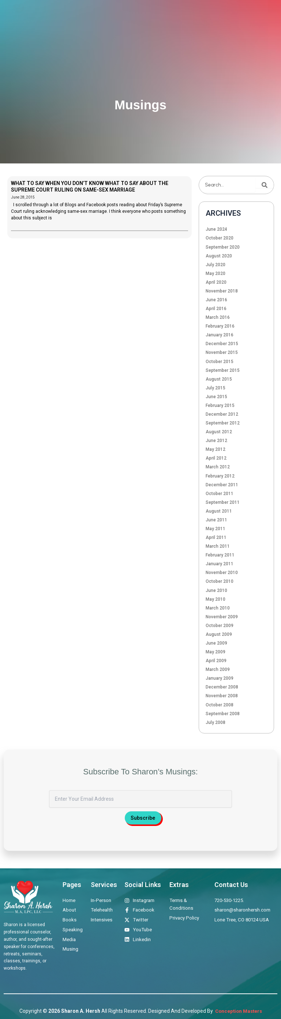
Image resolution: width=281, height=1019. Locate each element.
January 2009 (219, 678)
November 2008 (222, 695)
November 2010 (222, 572)
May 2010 (215, 599)
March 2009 (218, 669)
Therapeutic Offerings (117, 15)
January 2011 (219, 563)
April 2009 (216, 660)
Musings (236, 15)
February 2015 (220, 405)
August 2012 (219, 431)
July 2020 (215, 264)
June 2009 (216, 643)
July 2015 (215, 387)
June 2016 (216, 299)
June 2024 (216, 229)
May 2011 (215, 528)
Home (55, 15)
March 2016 (218, 317)
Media (211, 15)
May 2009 (215, 651)
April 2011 (216, 537)
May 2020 (215, 273)
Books (159, 15)
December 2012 (222, 414)
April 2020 (216, 282)
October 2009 (219, 625)
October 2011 (219, 493)
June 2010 (216, 590)
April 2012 (216, 458)
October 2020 (219, 238)
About (77, 15)
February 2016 (220, 326)
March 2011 (218, 546)
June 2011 (216, 519)
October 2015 (219, 361)
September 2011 (223, 502)
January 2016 (219, 334)
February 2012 (220, 476)
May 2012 (215, 449)
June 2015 (216, 396)
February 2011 (220, 555)
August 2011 (219, 511)
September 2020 (223, 247)
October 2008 (219, 704)
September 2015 (223, 370)
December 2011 (222, 484)
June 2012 (216, 440)
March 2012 (218, 466)
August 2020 (219, 255)
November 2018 (222, 291)
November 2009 (222, 616)
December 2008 (222, 687)
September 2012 (223, 423)
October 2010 (219, 581)
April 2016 (216, 308)
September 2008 (223, 713)
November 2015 (222, 352)
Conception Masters (238, 1011)
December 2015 (222, 343)
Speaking (185, 15)
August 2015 (219, 379)
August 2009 (219, 634)
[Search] (264, 185)
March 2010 (218, 608)
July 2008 (215, 722)
